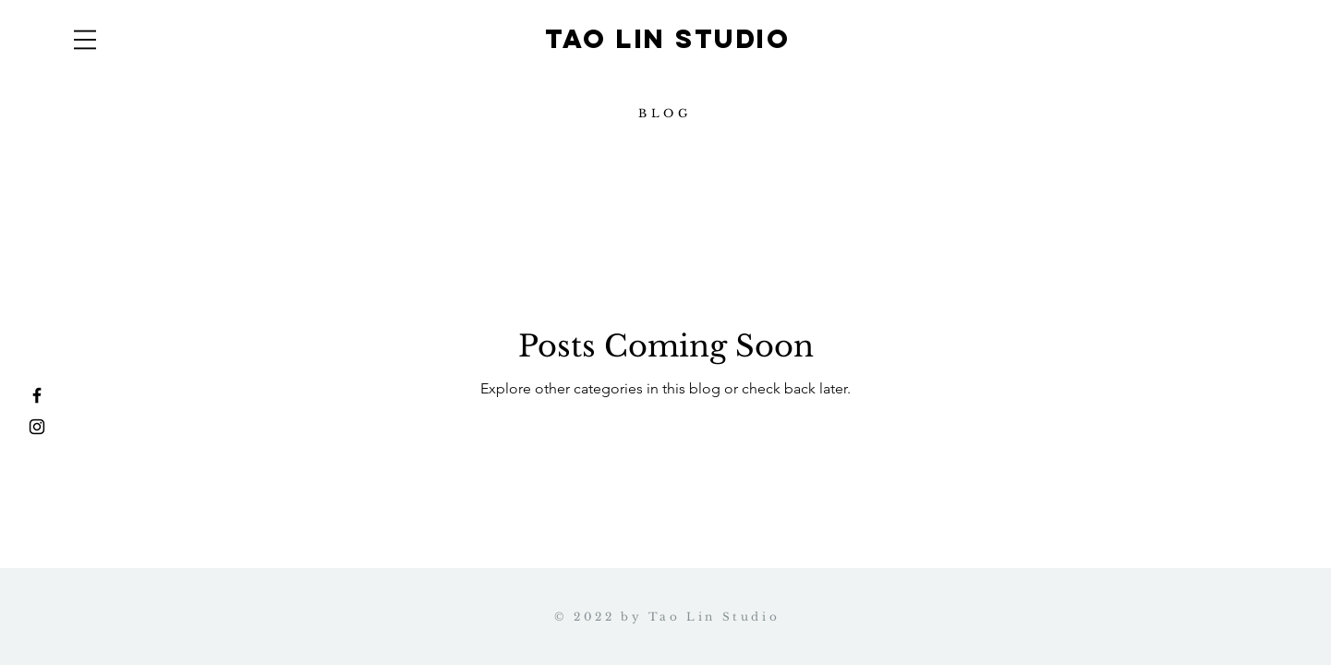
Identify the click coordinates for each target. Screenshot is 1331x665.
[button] (85, 40)
